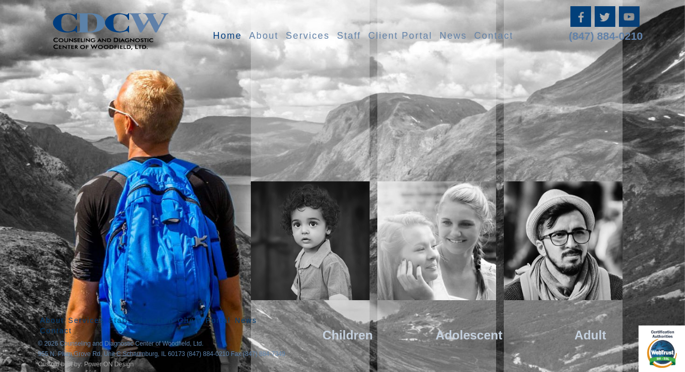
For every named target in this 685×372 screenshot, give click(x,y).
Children (348, 335)
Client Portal (400, 35)
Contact (493, 35)
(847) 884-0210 (606, 36)
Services (308, 35)
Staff (349, 35)
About (264, 35)
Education (152, 320)
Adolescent (469, 335)
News (453, 35)
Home (227, 35)
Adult (590, 335)
